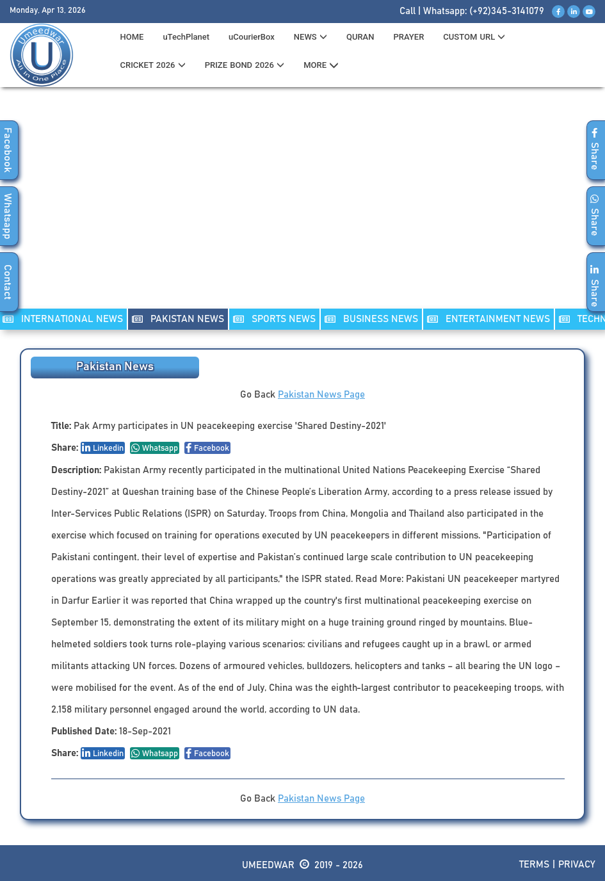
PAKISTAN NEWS (178, 319)
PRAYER (408, 37)
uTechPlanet (186, 37)
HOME (131, 37)
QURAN (360, 37)
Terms (534, 864)
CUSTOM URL (474, 37)
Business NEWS (371, 319)
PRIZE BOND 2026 (244, 65)
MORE (321, 65)
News (310, 37)
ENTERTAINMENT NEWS (488, 319)
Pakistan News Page (321, 395)
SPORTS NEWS (274, 319)
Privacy (576, 864)
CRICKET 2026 (152, 65)
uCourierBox (252, 37)
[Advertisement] (302, 205)
